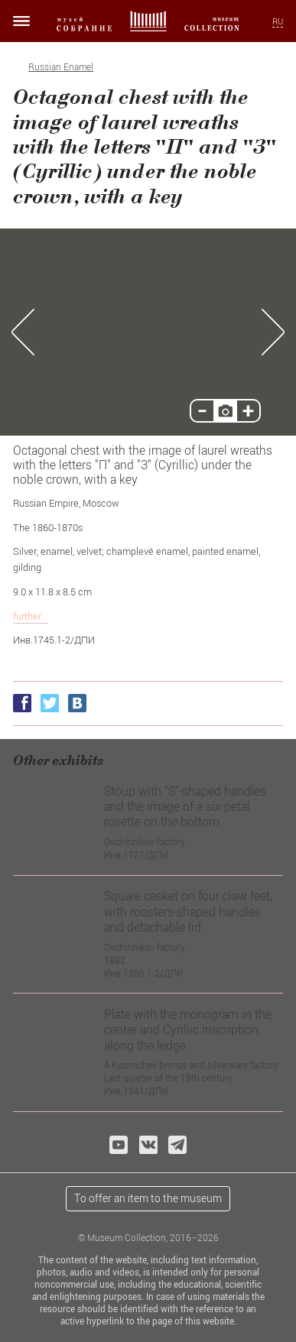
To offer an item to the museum (148, 1198)
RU (277, 21)
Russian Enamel (60, 67)
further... (30, 616)
